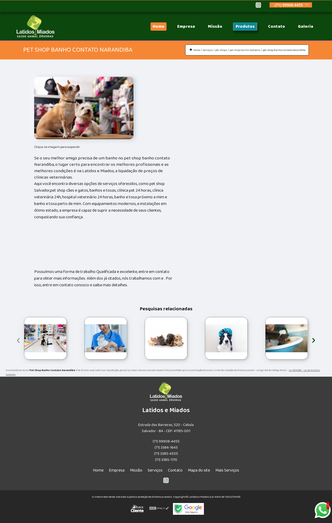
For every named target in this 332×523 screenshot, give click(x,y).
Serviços (155, 470)
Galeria (305, 26)
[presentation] (18, 339)
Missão (215, 26)
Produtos (245, 26)
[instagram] (258, 5)
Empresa (186, 26)
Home (158, 26)
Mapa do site (199, 470)
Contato (276, 26)
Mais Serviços (227, 470)
